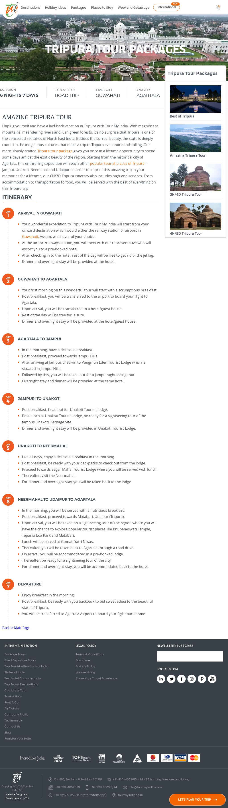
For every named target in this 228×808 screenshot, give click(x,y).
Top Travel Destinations (21, 684)
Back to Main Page (15, 628)
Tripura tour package (55, 150)
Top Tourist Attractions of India (26, 666)
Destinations (31, 7)
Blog (7, 732)
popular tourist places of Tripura (117, 163)
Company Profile (16, 714)
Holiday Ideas (55, 7)
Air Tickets (11, 708)
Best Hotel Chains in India (22, 678)
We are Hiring (85, 672)
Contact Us (12, 726)
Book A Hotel (13, 696)
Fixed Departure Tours (20, 660)
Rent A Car (12, 702)
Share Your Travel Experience (96, 678)
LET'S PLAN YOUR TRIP (197, 799)
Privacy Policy (85, 666)
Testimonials (13, 720)
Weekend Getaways (133, 7)
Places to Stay (102, 7)
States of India (14, 672)
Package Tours (15, 654)
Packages (78, 7)
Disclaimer (83, 660)
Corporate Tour (15, 690)
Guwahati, (30, 236)
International (166, 7)
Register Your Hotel (18, 738)
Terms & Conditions (90, 654)
